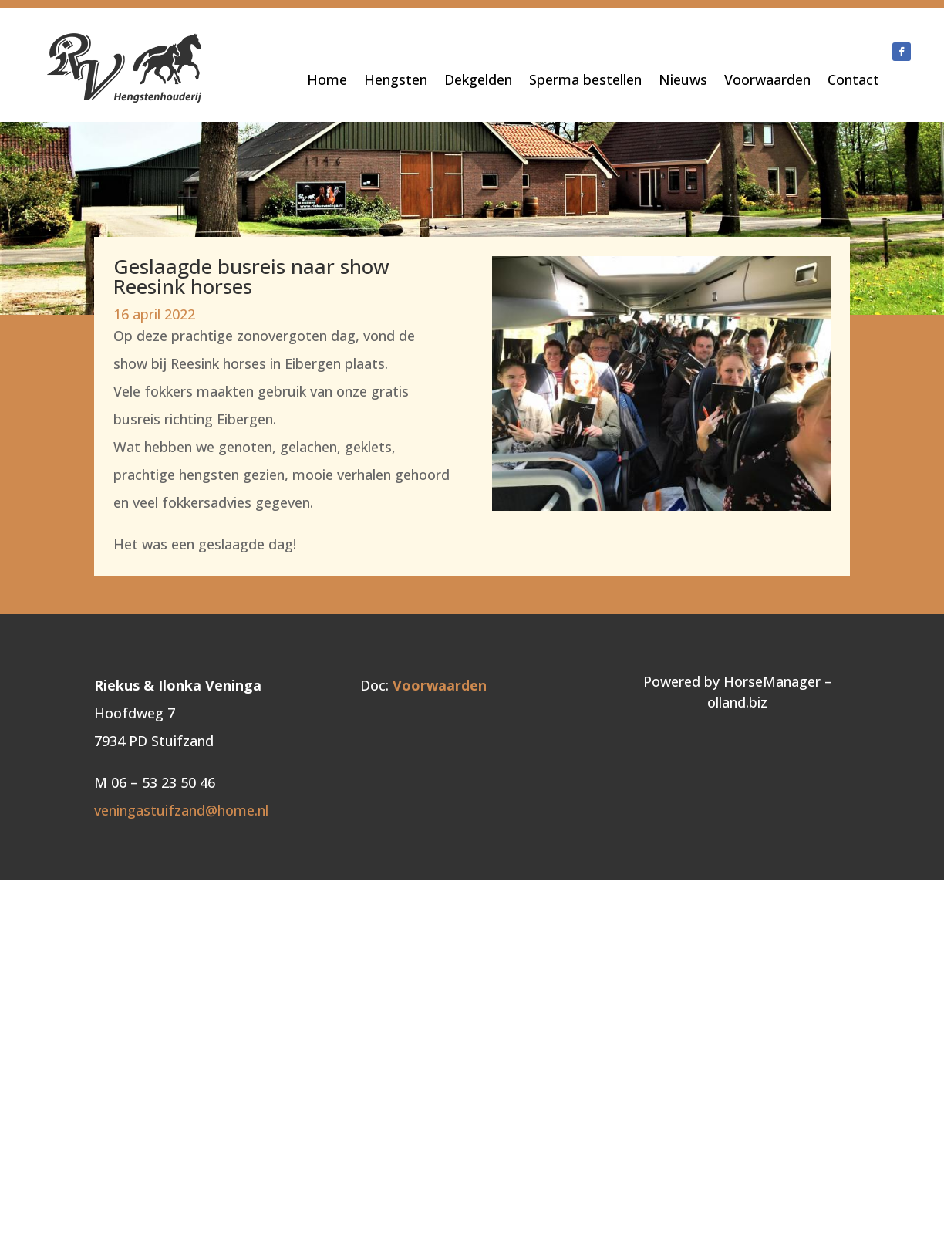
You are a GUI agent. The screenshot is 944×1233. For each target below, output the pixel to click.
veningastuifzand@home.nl (181, 810)
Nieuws (683, 81)
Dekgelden (478, 81)
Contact (853, 81)
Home (327, 81)
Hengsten (395, 81)
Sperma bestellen (585, 81)
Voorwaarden (767, 81)
